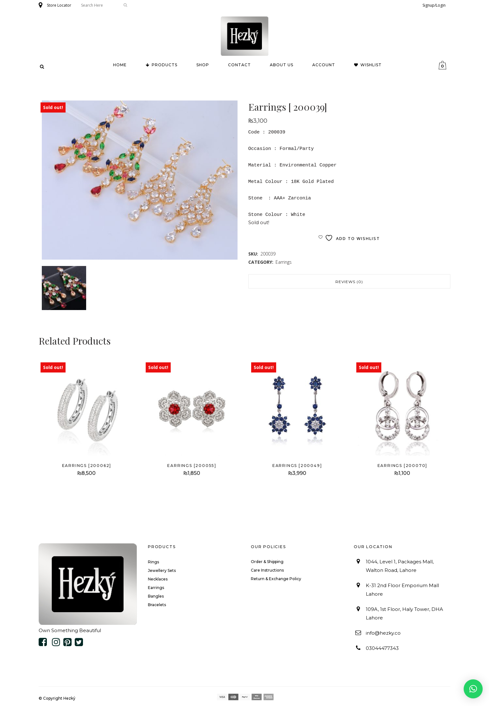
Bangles (156, 596)
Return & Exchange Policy (276, 578)
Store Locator (59, 5)
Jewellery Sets (162, 570)
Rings (153, 562)
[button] (473, 688)
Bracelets (157, 604)
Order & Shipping (267, 561)
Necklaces (158, 579)
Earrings (284, 262)
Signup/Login (434, 5)
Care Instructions (267, 570)
